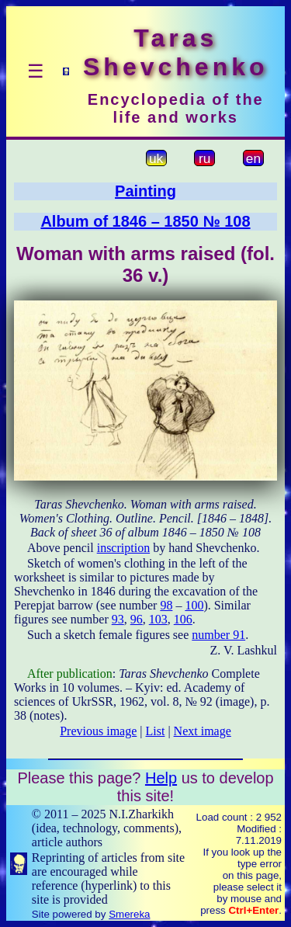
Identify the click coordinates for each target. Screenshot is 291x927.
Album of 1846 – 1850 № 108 (145, 221)
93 (118, 619)
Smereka (129, 914)
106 (183, 619)
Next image (202, 731)
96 (136, 619)
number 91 (218, 634)
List (155, 731)
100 (194, 605)
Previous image (98, 731)
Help (161, 777)
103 (158, 619)
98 (166, 605)
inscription (123, 547)
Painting (145, 191)
